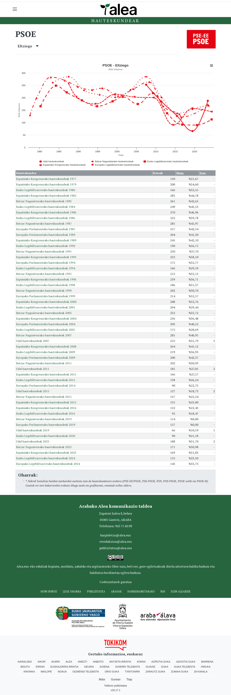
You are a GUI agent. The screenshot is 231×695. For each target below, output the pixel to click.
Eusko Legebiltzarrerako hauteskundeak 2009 (45, 352)
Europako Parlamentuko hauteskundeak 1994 (45, 263)
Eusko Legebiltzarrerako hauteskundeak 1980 (45, 190)
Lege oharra (72, 591)
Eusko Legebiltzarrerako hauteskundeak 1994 (45, 268)
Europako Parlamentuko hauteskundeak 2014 (45, 386)
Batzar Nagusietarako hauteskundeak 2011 (44, 363)
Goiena (104, 666)
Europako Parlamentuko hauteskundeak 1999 (45, 296)
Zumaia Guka (179, 671)
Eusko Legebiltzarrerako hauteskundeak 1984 (45, 207)
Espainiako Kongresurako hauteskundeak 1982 (46, 196)
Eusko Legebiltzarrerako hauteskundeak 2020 (45, 436)
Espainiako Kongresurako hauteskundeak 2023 (46, 453)
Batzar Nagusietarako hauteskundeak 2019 (44, 419)
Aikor (41, 661)
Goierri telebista (127, 666)
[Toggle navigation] (15, 9)
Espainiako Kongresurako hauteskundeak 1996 (46, 279)
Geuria (89, 666)
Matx (102, 679)
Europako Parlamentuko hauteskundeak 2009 (45, 358)
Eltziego (28, 46)
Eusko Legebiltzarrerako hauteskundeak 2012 (45, 380)
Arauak (116, 591)
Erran (40, 666)
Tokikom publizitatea (115, 685)
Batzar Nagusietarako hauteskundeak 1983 (44, 201)
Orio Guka (112, 671)
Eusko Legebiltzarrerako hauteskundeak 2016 (45, 413)
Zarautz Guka (155, 671)
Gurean (116, 679)
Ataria (141, 661)
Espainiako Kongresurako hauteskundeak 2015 (46, 402)
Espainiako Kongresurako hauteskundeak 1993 (46, 257)
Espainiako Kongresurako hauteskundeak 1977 (46, 179)
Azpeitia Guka (160, 661)
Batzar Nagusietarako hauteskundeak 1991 (44, 251)
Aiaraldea (25, 661)
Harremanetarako (141, 591)
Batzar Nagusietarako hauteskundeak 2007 (44, 335)
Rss (162, 591)
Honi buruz (49, 591)
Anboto (98, 661)
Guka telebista (184, 666)
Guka (164, 666)
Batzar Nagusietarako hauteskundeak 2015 (44, 397)
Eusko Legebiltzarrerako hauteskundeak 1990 (45, 246)
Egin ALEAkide (181, 591)
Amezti (82, 661)
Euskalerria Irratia (64, 666)
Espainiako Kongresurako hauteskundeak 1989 (46, 240)
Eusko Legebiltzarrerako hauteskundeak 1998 (45, 285)
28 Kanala (201, 671)
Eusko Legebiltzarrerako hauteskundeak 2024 (45, 458)
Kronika (29, 671)
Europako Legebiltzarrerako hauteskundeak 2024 (48, 464)
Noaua (62, 671)
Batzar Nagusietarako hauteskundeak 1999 (44, 291)
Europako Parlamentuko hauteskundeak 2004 (45, 324)
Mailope (46, 671)
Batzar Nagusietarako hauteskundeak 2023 (44, 447)
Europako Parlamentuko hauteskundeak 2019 (45, 425)
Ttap (129, 679)
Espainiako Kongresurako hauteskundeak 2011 (46, 374)
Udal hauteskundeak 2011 (32, 369)
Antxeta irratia (120, 661)
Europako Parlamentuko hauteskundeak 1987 (45, 229)
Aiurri (55, 661)
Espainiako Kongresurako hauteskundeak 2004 (46, 318)
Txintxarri (132, 671)
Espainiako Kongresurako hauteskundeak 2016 (46, 408)
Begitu (25, 666)
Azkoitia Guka (185, 661)
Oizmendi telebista (86, 671)
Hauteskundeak (115, 20)
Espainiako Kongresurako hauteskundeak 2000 (46, 302)
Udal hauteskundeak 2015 (32, 391)
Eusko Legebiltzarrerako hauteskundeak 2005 (45, 330)
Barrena (207, 661)
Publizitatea (96, 591)
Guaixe (150, 666)
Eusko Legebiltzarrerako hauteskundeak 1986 (45, 218)
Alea (69, 661)
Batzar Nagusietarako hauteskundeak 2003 (44, 313)
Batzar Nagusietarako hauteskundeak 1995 (44, 274)
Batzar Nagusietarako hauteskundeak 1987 (44, 223)
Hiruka (205, 666)
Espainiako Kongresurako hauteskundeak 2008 (46, 346)
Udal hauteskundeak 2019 (32, 430)
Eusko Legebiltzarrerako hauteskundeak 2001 (45, 307)
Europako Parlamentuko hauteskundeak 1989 (45, 235)
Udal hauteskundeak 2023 (32, 441)
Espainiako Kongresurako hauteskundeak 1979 (46, 184)
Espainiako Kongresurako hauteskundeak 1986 (46, 212)
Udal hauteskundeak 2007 (32, 341)
